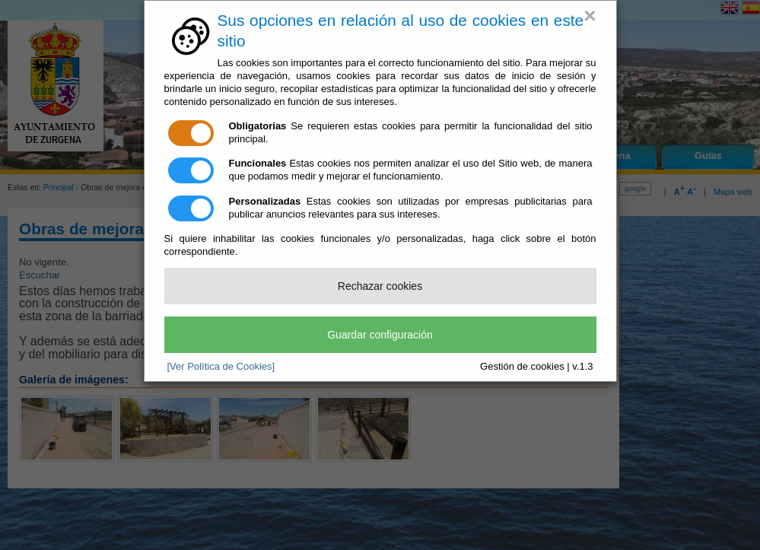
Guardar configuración (380, 335)
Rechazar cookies (380, 286)
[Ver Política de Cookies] (221, 366)
